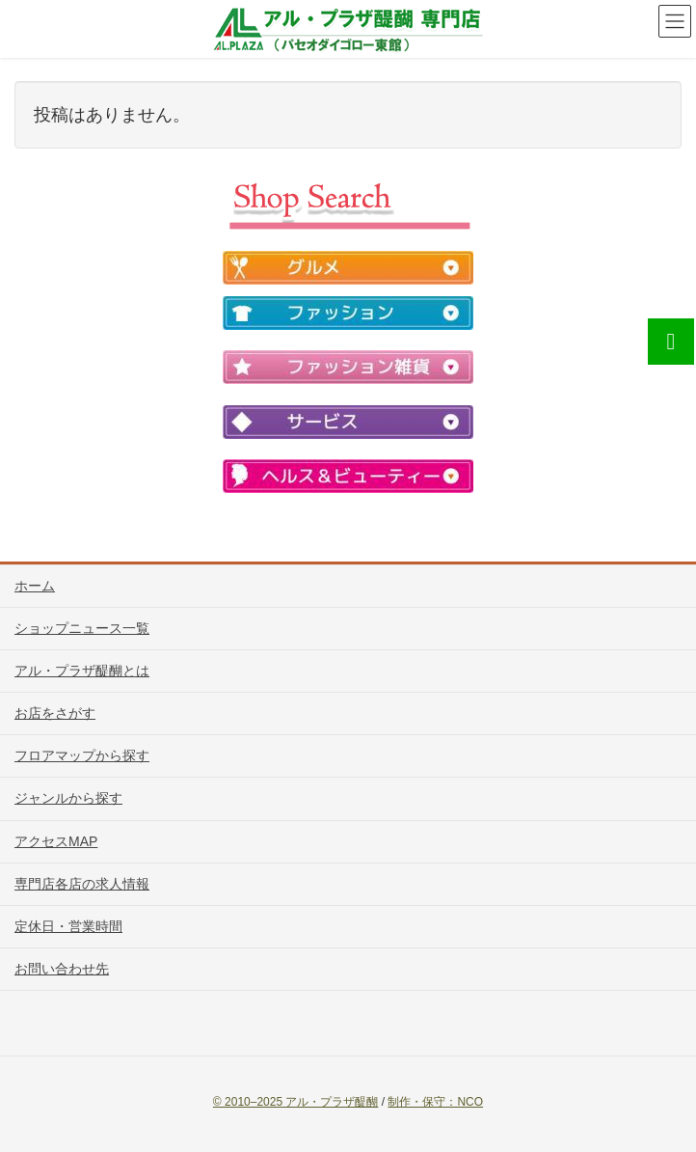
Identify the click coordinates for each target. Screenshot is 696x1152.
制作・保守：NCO (435, 1102)
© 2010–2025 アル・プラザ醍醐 (296, 1102)
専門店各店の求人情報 (81, 883)
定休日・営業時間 (68, 926)
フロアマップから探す (81, 755)
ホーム (34, 585)
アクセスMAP (55, 841)
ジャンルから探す (68, 798)
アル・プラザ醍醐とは (81, 670)
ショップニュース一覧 (81, 628)
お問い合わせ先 (61, 968)
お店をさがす (54, 713)
